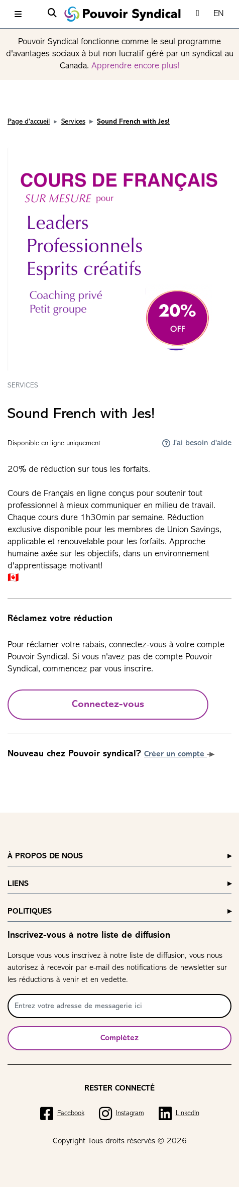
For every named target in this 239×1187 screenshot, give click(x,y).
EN (218, 14)
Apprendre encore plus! (135, 66)
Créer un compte (179, 754)
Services (73, 122)
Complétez (119, 1038)
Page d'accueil (29, 122)
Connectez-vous (108, 705)
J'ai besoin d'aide (196, 443)
